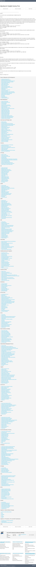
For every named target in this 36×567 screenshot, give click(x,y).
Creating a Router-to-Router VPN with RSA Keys (7, 277)
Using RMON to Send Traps (4, 362)
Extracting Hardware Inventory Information (6, 93)
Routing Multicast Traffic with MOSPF (6, 454)
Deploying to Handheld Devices (17, 560)
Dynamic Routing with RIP (4, 478)
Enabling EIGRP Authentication (5, 191)
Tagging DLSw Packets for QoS (5, 322)
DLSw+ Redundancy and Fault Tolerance (6, 324)
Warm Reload (3, 95)
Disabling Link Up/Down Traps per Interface (6, 360)
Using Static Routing (3, 157)
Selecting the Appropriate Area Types (5, 208)
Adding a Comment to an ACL (5, 387)
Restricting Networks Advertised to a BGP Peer (7, 226)
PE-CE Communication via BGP (5, 495)
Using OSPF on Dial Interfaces (5, 209)
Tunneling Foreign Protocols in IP (5, 272)
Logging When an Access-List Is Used (6, 392)
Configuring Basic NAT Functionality (5, 417)
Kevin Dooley (23, 534)
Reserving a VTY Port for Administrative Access (7, 134)
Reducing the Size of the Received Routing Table (7, 230)
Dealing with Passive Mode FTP (5, 396)
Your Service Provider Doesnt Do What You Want (7, 498)
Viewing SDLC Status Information (5, 326)
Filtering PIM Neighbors (4, 449)
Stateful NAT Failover (4, 424)
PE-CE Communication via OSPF (5, 493)
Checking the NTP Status (4, 307)
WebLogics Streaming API (16, 545)
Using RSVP (2, 260)
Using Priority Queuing (4, 254)
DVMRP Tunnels (3, 456)
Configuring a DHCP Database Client (5, 409)
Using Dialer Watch (3, 287)
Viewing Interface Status (4, 330)
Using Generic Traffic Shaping (5, 263)
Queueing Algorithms (3, 521)
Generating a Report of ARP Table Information (7, 117)
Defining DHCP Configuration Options (6, 406)
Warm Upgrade (3, 96)
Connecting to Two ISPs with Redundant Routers (7, 225)
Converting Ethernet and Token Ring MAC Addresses (8, 317)
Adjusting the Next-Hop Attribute (5, 223)
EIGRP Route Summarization (5, 192)
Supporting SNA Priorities (4, 323)
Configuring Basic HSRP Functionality (6, 431)
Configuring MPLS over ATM (4, 491)
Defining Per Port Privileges (4, 141)
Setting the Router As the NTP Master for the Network (8, 299)
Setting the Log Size (3, 369)
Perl (1, 512)
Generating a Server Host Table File (5, 118)
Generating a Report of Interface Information (6, 115)
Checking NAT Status (4, 427)
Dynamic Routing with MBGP (5, 483)
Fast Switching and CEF (4, 252)
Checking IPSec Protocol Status (5, 280)
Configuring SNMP (3, 345)
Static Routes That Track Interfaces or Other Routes (7, 163)
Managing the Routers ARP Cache (5, 102)
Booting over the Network (4, 85)
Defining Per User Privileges (4, 140)
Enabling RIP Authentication (4, 180)
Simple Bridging (3, 314)
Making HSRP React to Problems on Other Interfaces (8, 433)
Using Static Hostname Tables (5, 109)
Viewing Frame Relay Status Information (6, 249)
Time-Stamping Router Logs (4, 294)
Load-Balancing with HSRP (4, 434)
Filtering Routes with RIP (4, 168)
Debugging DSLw (3, 327)
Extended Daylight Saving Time (5, 310)
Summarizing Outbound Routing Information (6, 231)
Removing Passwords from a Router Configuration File (8, 124)
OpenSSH (2, 516)
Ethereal (2, 517)
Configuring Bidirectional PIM (5, 457)
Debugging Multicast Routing (4, 464)
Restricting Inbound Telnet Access (5, 135)
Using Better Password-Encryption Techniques (7, 123)
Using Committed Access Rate (5, 265)
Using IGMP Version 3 (4, 452)
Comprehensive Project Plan (4, 547)
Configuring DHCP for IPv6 (4, 477)
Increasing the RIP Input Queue (5, 178)
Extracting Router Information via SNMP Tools (7, 346)
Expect (2, 513)
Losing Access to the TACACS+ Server (6, 146)
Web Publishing (14, 559)
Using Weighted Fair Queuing (5, 257)
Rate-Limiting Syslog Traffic (4, 380)
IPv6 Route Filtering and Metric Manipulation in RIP (7, 480)
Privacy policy (34, 565)
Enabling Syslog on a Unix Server (5, 373)
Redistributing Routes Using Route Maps (6, 170)
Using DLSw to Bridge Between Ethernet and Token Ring (8, 316)
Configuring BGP (3, 221)
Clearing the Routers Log (4, 370)
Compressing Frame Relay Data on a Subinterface (7, 246)
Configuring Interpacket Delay (5, 176)
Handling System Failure (16, 544)
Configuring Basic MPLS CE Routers (5, 490)
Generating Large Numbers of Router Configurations (7, 91)
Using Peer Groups (3, 234)
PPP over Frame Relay (4, 248)
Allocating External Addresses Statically (6, 419)
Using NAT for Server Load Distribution (6, 423)
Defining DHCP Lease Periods (5, 407)
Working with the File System (4, 556)
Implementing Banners (4, 131)
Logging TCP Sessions (4, 393)
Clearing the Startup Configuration (5, 82)
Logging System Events (4, 149)
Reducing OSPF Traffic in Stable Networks (6, 215)
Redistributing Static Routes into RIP (5, 169)
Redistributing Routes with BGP (5, 233)
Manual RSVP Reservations (4, 261)
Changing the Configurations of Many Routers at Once (8, 92)
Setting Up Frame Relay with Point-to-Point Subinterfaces (8, 241)
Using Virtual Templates (4, 288)
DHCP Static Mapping (4, 411)
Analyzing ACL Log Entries (4, 394)
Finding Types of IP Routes (4, 155)
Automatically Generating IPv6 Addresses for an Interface (8, 475)
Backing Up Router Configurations (5, 94)
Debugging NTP (3, 308)
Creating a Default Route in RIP (5, 171)
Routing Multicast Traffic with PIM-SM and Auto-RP (7, 448)
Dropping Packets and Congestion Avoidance (7, 522)
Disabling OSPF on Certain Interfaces (6, 211)
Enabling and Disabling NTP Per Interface (6, 303)
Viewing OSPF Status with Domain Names (6, 217)
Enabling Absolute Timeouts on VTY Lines (6, 130)
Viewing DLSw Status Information (5, 325)
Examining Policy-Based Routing (5, 160)
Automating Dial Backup (4, 283)
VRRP (2, 442)
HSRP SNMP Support (4, 437)
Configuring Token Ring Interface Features (6, 339)
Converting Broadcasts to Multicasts (5, 462)
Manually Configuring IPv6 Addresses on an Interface (8, 476)
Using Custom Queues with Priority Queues (6, 256)
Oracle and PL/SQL (28, 557)
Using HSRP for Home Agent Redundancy (6, 472)
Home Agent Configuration (4, 468)
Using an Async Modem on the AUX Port (6, 285)
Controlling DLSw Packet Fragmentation (6, 321)
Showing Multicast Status (4, 463)
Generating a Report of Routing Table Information (7, 116)
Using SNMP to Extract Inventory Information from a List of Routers (9, 348)
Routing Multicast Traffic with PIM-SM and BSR (7, 447)
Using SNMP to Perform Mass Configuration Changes (8, 353)
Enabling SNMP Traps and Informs (5, 356)
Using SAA (2, 365)
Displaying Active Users (4, 126)
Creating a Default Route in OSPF (5, 203)
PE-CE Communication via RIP (5, 492)
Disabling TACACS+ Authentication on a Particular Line (8, 147)
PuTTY (2, 515)
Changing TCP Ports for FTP (4, 426)
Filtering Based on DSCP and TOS (5, 391)
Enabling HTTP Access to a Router (5, 107)
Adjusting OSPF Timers (4, 214)
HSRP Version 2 (3, 441)
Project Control (2, 548)
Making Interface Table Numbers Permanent (6, 355)
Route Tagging (3, 196)
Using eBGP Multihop (4, 222)
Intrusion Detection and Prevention (5, 506)
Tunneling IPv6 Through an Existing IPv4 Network (7, 484)
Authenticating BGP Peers (4, 235)
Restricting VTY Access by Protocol (5, 129)
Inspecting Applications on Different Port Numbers (7, 505)
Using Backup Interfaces (4, 286)
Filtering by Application (4, 388)
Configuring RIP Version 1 (4, 167)
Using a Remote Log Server (4, 372)
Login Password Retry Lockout (5, 507)
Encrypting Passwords (4, 122)
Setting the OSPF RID (4, 206)
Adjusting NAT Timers (4, 425)
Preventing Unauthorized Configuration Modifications (7, 354)
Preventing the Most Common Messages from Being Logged (8, 379)
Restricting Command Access (5, 145)
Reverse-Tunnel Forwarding (4, 471)
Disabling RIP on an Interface (5, 172)
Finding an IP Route (3, 154)
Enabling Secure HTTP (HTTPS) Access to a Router (7, 108)
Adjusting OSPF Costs (4, 202)
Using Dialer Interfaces (4, 284)
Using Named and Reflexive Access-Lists (6, 395)
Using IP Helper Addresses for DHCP (6, 403)
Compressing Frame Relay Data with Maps (6, 247)
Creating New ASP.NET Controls (5, 557)
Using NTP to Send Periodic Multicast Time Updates (7, 302)
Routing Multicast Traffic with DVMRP (6, 455)
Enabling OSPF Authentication (5, 207)
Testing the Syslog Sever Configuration (6, 378)
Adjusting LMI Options (4, 242)
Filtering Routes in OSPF (4, 201)
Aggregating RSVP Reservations (5, 262)
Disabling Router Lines (4, 133)
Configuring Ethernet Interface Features (6, 338)
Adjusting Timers (3, 175)
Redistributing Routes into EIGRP (5, 187)
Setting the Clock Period (4, 306)
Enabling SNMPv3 (3, 363)
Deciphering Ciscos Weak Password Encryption (7, 125)
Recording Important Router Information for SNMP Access (8, 347)
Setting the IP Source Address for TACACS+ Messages (8, 150)
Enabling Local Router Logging (5, 368)
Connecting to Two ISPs (4, 224)
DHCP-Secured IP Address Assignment (6, 412)
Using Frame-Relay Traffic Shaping (5, 264)
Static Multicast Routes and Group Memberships (7, 453)
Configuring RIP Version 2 (4, 179)
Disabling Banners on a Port (4, 132)
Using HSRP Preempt (4, 432)
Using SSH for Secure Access (5, 138)
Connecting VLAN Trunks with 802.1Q (6, 341)
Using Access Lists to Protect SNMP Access (6, 349)
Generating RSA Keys (4, 276)
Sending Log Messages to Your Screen (6, 371)
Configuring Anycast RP (4, 461)
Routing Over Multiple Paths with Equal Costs (7, 162)
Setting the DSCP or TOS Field (5, 253)
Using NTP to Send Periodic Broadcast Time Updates (8, 301)
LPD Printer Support (3, 342)
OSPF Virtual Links (3, 216)
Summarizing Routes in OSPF (5, 210)
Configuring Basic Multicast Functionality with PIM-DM (8, 446)
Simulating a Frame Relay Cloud (5, 245)
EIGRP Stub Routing (3, 195)
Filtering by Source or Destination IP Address (6, 386)
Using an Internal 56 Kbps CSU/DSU (5, 334)
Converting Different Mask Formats (5, 156)
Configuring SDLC (3, 318)
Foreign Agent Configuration (4, 469)
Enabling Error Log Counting (4, 381)
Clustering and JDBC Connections (17, 543)
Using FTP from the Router (4, 90)
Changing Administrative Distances (5, 161)
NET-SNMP (2, 514)
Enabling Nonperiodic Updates (5, 177)
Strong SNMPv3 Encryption (4, 364)
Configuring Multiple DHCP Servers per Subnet (7, 410)
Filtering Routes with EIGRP (4, 186)
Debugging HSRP (3, 440)
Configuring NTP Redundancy (5, 298)
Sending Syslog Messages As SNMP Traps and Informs (8, 357)
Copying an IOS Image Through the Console (6, 87)
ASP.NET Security (2, 555)
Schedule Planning (3, 546)
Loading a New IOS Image (4, 83)
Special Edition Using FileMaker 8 (18, 553)
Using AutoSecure (3, 502)
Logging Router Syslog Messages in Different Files (7, 376)
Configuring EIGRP (3, 185)
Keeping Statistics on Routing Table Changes (7, 164)
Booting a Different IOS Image (5, 84)
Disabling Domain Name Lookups (5, 111)
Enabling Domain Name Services (5, 110)
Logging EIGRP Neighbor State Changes (6, 193)
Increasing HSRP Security (4, 438)
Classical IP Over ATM (4, 337)
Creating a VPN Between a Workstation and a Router (8, 278)
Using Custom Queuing (4, 255)
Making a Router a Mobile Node (5, 470)
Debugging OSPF (3, 218)
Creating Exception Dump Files (5, 114)
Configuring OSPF (3, 200)
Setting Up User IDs (3, 121)
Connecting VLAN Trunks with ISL (5, 340)
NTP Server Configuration (4, 311)
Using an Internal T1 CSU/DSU (5, 332)
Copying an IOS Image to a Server (5, 86)
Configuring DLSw (3, 315)
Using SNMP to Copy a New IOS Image (6, 352)
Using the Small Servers (4, 106)
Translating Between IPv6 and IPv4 (5, 485)
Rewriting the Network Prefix (4, 422)
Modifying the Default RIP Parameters (6, 479)
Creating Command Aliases (4, 101)
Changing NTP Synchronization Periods (6, 300)
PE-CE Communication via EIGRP (5, 494)
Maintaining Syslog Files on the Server (6, 377)
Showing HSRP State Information (5, 439)
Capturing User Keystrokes (4, 148)
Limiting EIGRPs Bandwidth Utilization (6, 194)
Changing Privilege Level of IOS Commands (6, 139)
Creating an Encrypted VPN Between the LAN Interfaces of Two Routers (10, 275)
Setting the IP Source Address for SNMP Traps (7, 361)
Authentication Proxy (3, 508)
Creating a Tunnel (3, 271)
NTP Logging (3, 309)
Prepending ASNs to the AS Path (5, 232)
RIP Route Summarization (4, 181)
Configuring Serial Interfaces (4, 331)
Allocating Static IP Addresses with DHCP (6, 408)
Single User (14, 558)
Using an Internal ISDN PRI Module (5, 333)
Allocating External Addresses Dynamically (6, 418)
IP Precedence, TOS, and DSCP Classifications (7, 520)
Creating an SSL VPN (4, 279)
